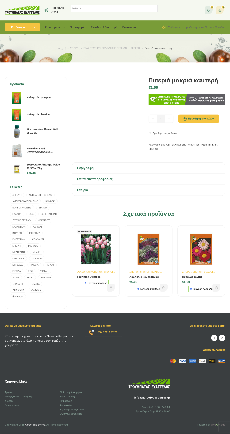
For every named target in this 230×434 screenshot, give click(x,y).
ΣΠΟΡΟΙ (74, 48)
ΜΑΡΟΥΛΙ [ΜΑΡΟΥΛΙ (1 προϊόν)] (33, 245)
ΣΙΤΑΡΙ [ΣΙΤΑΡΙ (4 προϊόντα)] (15, 277)
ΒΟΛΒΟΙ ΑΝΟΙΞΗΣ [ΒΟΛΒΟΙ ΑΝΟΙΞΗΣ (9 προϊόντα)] (21, 207)
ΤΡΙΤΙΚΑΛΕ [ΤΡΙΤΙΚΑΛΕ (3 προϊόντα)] (18, 290)
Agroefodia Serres (35, 424)
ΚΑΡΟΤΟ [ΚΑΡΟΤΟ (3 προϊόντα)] (17, 233)
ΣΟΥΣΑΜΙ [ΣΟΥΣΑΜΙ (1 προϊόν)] (46, 277)
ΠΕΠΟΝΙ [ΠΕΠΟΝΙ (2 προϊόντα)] (50, 264)
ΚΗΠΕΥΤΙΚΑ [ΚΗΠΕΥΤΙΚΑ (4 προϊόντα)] (18, 239)
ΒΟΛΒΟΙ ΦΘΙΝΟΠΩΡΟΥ (89, 271)
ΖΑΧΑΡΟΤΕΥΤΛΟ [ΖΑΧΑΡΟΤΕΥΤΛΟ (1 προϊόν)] (21, 220)
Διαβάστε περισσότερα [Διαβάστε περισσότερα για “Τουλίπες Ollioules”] (111, 288)
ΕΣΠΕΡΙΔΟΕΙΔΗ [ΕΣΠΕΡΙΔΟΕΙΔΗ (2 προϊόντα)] (49, 214)
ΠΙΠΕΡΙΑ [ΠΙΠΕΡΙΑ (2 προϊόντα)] (16, 271)
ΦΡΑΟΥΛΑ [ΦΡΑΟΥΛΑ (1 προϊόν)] (17, 296)
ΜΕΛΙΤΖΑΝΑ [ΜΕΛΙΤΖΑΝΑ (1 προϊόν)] (18, 252)
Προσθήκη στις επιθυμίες (165, 133)
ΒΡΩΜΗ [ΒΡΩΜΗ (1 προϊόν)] (43, 207)
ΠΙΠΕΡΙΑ (135, 48)
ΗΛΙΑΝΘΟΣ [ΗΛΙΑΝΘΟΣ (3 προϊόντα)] (44, 220)
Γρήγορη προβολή (95, 283)
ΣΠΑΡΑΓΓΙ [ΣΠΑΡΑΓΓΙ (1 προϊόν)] (17, 284)
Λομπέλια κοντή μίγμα (144, 276)
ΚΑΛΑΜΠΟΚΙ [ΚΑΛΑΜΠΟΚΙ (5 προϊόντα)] (19, 226)
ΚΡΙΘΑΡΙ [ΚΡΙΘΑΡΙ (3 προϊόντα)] (16, 245)
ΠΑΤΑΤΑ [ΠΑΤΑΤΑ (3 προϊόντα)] (34, 264)
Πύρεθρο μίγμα (192, 276)
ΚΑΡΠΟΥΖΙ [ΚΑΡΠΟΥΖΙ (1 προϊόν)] (34, 233)
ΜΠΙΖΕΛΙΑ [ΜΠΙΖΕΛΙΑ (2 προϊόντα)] (17, 264)
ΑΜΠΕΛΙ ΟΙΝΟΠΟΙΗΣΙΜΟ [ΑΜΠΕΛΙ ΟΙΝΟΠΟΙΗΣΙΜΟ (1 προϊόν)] (25, 201)
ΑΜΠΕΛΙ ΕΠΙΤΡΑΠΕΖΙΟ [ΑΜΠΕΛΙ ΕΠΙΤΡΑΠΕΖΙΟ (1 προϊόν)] (40, 195)
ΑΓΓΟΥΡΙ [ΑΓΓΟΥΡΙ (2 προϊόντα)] (17, 195)
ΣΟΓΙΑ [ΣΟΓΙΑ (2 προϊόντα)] (30, 277)
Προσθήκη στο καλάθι (201, 118)
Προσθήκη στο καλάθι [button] (164, 288)
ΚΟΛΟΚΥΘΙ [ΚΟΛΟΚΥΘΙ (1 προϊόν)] (38, 239)
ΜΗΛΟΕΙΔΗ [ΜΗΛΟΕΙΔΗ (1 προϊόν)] (18, 258)
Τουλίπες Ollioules (88, 276)
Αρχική (62, 48)
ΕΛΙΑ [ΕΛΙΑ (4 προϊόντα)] (31, 214)
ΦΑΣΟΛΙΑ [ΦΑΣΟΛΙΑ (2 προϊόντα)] (36, 290)
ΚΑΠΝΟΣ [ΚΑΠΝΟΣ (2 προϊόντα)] (37, 226)
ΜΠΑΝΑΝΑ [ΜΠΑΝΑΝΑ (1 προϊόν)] (37, 258)
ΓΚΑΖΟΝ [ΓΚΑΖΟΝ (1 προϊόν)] (16, 214)
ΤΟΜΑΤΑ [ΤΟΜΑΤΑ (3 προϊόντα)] (35, 284)
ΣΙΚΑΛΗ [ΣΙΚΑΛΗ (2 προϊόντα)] (44, 271)
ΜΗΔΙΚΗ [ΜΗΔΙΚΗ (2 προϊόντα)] (37, 252)
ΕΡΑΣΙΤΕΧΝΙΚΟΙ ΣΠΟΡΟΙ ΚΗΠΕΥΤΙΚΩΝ (105, 48)
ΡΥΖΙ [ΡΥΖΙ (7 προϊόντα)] (30, 271)
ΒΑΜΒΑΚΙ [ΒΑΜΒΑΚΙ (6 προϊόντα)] (50, 201)
